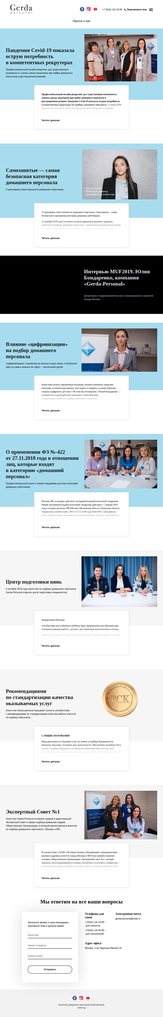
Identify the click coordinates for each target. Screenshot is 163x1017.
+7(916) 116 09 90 (94, 930)
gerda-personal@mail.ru (127, 918)
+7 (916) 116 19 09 (112, 9)
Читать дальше (51, 120)
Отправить (50, 969)
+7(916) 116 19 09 (94, 922)
